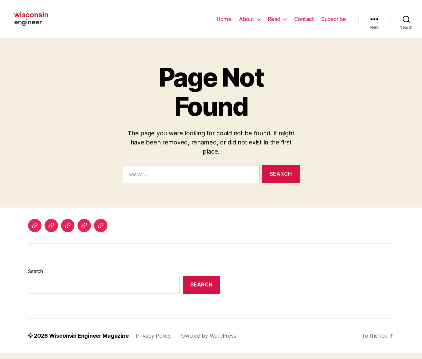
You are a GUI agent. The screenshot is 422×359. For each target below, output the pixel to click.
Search (35, 277)
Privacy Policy (153, 342)
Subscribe (333, 22)
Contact (304, 22)
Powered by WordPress (207, 342)
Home (224, 22)
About (246, 22)
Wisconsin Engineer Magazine (89, 342)
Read (274, 22)
